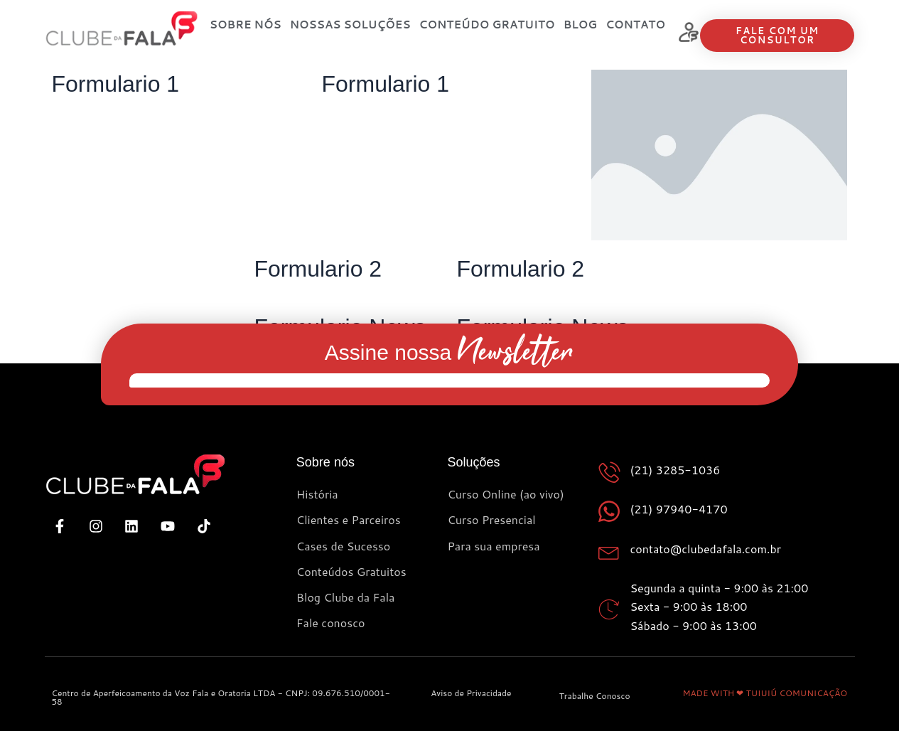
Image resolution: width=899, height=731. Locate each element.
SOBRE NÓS (245, 24)
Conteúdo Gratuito (487, 24)
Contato (635, 24)
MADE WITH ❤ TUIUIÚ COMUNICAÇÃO (764, 693)
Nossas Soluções (350, 24)
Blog (581, 24)
